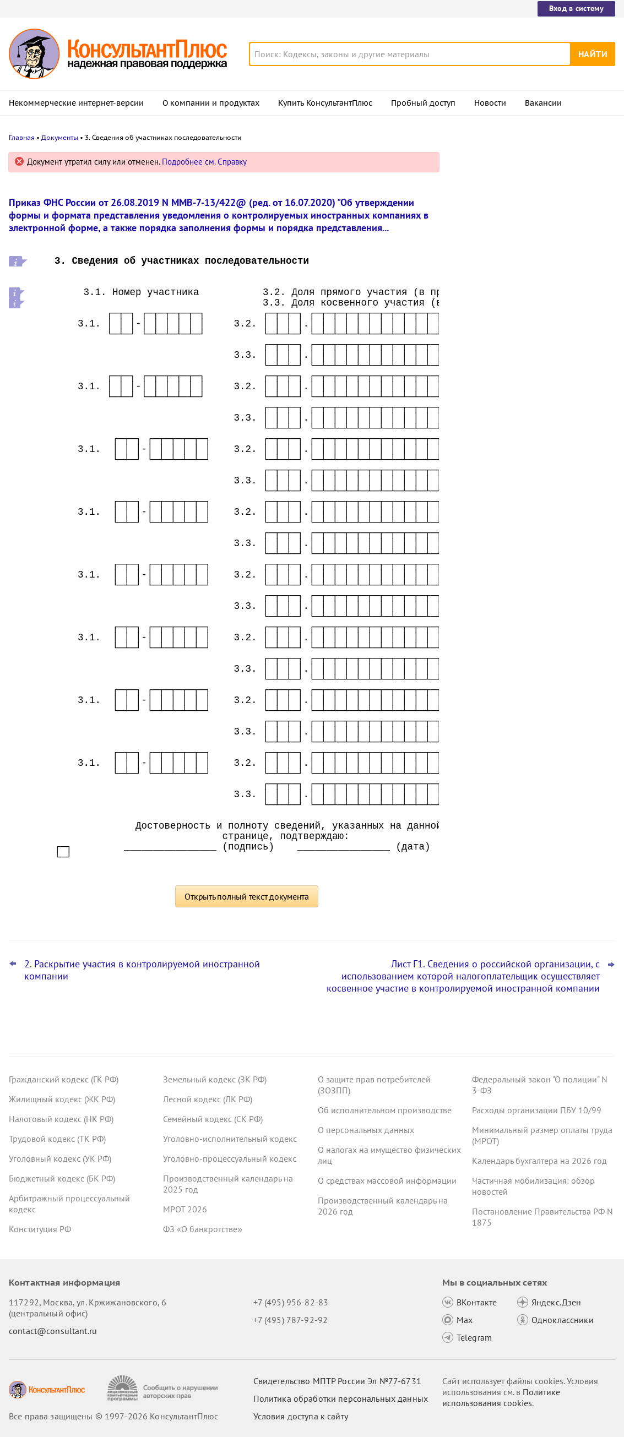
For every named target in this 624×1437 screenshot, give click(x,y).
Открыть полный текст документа (247, 896)
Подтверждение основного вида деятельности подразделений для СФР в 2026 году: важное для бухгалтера (533, 286)
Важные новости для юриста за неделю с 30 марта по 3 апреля (520, 341)
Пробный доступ (423, 103)
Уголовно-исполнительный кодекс (230, 1138)
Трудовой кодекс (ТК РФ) (57, 1138)
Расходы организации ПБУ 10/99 (536, 1109)
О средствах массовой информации (387, 1180)
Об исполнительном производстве (385, 1109)
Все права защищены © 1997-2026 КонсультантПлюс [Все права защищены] (113, 1416)
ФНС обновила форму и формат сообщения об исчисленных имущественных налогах (520, 395)
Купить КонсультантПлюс (325, 103)
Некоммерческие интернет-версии (76, 103)
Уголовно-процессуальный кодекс (229, 1158)
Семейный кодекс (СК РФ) (213, 1118)
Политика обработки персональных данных (340, 1398)
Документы (59, 137)
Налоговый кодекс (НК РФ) (61, 1118)
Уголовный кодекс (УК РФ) (60, 1158)
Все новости (484, 431)
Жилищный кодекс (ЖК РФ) (62, 1098)
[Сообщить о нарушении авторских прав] (163, 1388)
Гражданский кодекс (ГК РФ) (63, 1079)
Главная (22, 137)
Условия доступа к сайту (300, 1416)
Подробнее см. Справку (204, 161)
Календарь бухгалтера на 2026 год (539, 1160)
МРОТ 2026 (185, 1209)
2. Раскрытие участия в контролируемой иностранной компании (142, 970)
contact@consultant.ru (53, 1330)
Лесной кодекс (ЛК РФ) (207, 1098)
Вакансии (543, 103)
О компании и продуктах (210, 103)
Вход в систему (576, 8)
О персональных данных (366, 1129)
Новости (490, 103)
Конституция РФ (40, 1228)
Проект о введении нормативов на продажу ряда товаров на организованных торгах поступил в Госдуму (526, 221)
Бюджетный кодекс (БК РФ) (62, 1178)
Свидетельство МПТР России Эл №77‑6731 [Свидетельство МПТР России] (337, 1380)
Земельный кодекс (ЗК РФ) (215, 1079)
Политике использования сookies (501, 1397)
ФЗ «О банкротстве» (202, 1228)
